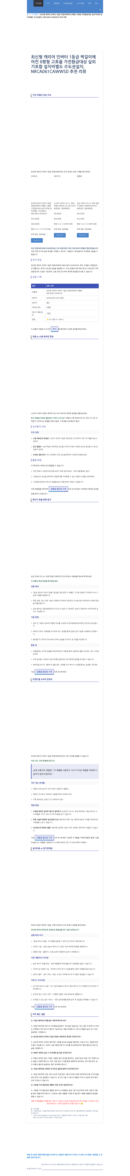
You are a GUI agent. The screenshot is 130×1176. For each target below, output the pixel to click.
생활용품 (56, 3)
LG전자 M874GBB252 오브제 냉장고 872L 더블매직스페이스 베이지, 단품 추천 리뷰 (60, 1115)
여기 (54, 329)
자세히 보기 (37, 240)
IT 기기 (47, 3)
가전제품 (38, 3)
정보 (96, 3)
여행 (89, 3)
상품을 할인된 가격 (58, 489)
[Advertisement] (65, 36)
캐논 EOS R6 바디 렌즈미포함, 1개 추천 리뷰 (47, 1117)
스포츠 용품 (80, 3)
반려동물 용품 (67, 3)
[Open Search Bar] (100, 10)
